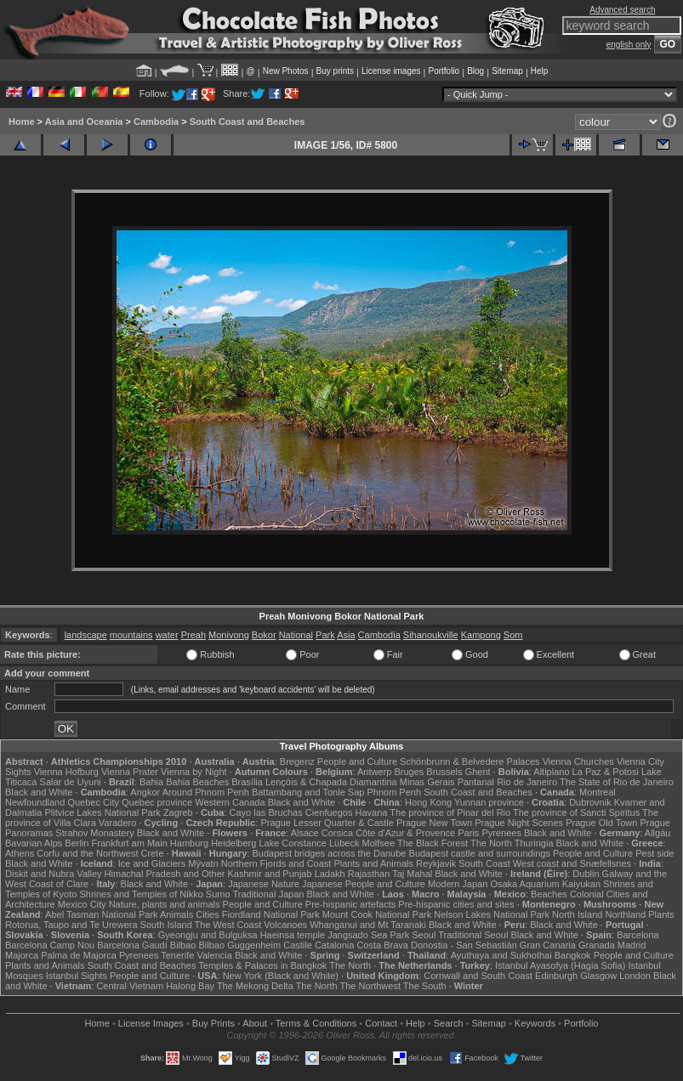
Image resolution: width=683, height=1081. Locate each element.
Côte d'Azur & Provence (405, 833)
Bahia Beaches (197, 782)
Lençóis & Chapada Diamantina (331, 782)
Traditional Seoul (473, 935)
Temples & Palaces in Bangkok (262, 965)
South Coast (484, 863)
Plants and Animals (373, 863)
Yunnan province (489, 802)
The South (425, 986)
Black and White (38, 792)
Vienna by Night (193, 772)
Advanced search (622, 9)
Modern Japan (457, 884)
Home (22, 121)
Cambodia (156, 121)
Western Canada (230, 802)
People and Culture (357, 761)
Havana (372, 812)
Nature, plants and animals (164, 904)
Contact (381, 1023)
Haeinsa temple (292, 935)
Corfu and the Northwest (87, 853)
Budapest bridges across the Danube (329, 853)
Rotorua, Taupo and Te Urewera (71, 925)
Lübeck (344, 843)
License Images (151, 1023)
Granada (596, 945)
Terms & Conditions (316, 1023)
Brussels (444, 772)
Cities (207, 914)
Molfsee (379, 843)
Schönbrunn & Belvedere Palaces (470, 761)
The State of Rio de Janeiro (617, 782)
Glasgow (598, 976)
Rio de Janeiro (527, 782)
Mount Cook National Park (376, 914)
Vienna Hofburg (66, 772)
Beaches (549, 894)
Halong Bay (190, 986)
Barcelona (638, 935)
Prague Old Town (601, 823)
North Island (577, 914)
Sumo (218, 894)
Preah (193, 635)
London (635, 976)
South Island (166, 925)
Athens (19, 853)
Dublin (585, 874)
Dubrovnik (590, 802)
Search (449, 1023)
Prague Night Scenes (519, 823)
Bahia (151, 782)
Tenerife (177, 955)
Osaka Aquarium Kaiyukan (545, 884)
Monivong (228, 635)
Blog (475, 71)
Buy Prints (213, 1023)
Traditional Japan (268, 894)
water (167, 635)
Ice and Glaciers (151, 863)
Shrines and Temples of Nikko (140, 894)
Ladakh (330, 874)
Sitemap (507, 71)
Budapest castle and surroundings (479, 853)
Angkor (145, 792)
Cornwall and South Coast (478, 976)
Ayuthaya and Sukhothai (501, 955)
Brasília (247, 782)
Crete (152, 853)
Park (325, 635)
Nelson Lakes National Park (491, 914)
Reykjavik (436, 863)
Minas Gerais (427, 782)
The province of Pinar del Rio (450, 812)
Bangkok (573, 955)
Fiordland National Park (271, 914)
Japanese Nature (263, 884)
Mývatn (203, 863)
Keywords (535, 1023)
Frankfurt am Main (130, 843)
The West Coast (228, 925)
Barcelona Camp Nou (49, 945)
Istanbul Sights (76, 976)
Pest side (654, 853)
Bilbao (183, 945)
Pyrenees (501, 833)
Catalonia (334, 945)
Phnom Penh (394, 792)
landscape (86, 635)
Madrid (632, 945)
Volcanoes (285, 925)
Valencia (213, 955)
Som (513, 635)
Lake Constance (293, 843)
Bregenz (297, 761)
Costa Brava (382, 945)
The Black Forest (432, 843)
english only (629, 44)
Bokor (264, 635)
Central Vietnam (129, 986)
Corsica (337, 833)
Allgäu (658, 833)
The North (491, 843)
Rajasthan (369, 874)
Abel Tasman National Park (101, 914)
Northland (625, 914)
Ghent (478, 772)
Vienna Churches (578, 761)
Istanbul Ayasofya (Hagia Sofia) (560, 965)
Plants (661, 914)
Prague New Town (434, 823)
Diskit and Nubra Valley (53, 874)
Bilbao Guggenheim (240, 945)
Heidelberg (233, 843)
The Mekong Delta (255, 986)
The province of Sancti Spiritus (576, 812)
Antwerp (374, 772)
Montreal (597, 792)
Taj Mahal (412, 874)
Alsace (305, 833)
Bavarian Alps (33, 843)
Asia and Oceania (84, 121)
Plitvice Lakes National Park (102, 812)
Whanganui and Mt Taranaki (368, 925)
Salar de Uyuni (70, 782)
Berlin (76, 843)
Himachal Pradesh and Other (165, 874)
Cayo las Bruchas (266, 812)
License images (390, 71)
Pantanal (476, 782)
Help (540, 71)
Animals (176, 914)
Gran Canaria (548, 945)
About (254, 1023)
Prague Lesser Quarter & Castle (327, 823)
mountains (131, 635)
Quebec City (93, 802)
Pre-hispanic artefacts (350, 904)
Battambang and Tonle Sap (308, 792)
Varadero (117, 823)
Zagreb (178, 812)
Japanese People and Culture (363, 884)
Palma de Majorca (79, 955)
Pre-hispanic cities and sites (456, 904)
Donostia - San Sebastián (464, 945)
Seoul (423, 935)
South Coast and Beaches (247, 121)
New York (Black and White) (281, 976)
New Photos (286, 71)
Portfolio (443, 71)
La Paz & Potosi (605, 772)
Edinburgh (556, 976)
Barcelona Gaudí (132, 945)
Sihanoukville (430, 635)
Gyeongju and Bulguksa (208, 935)
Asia (346, 635)
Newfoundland (35, 802)
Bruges (409, 772)
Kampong (481, 635)
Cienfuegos (329, 812)
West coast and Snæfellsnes (572, 863)
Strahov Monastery (94, 833)
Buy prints (335, 71)
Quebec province (157, 802)
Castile (297, 945)
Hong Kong (428, 802)
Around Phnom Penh (205, 792)
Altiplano (551, 772)
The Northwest (370, 986)
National (296, 635)
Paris (468, 833)
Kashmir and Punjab (270, 874)
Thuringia (534, 843)
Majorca (21, 955)
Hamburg (189, 843)
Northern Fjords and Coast (276, 863)
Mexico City (82, 904)
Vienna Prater (129, 772)
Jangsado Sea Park (368, 935)
